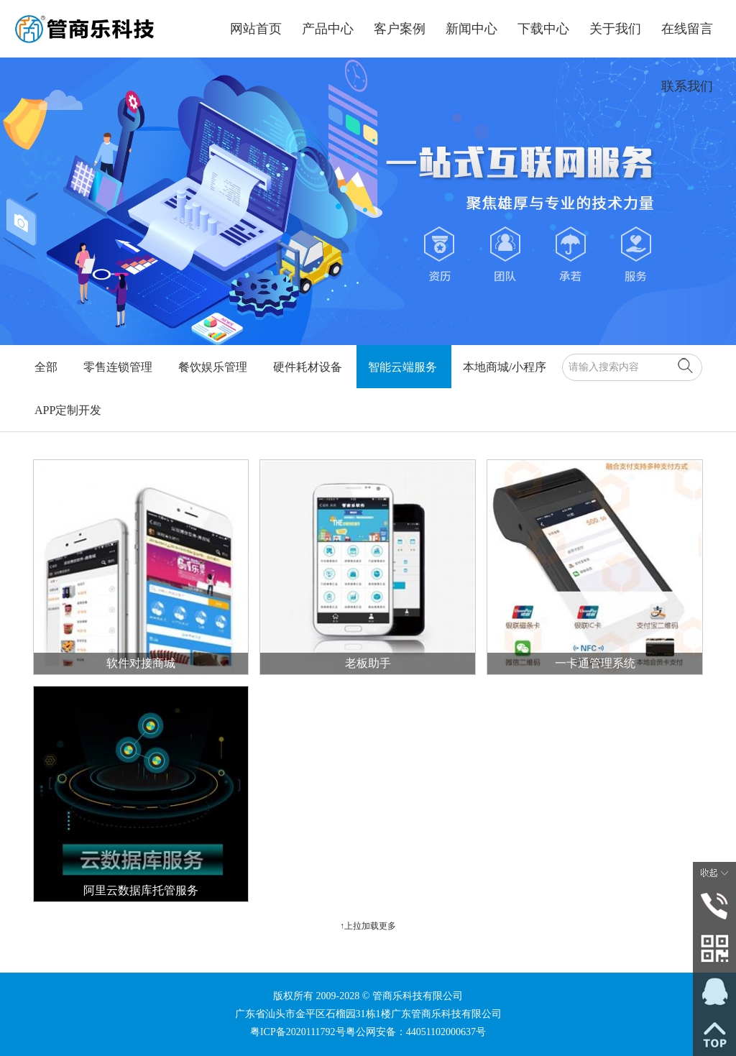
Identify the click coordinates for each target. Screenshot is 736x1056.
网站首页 (256, 29)
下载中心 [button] (543, 29)
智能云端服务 (402, 367)
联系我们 (687, 86)
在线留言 (687, 29)
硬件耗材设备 (307, 367)
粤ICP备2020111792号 (298, 1032)
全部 (46, 367)
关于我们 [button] (615, 29)
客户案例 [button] (400, 29)
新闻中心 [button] (471, 29)
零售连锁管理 (117, 367)
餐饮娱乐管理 (212, 367)
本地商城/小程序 (504, 367)
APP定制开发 (67, 410)
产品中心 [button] (328, 29)
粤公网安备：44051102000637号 (416, 1032)
